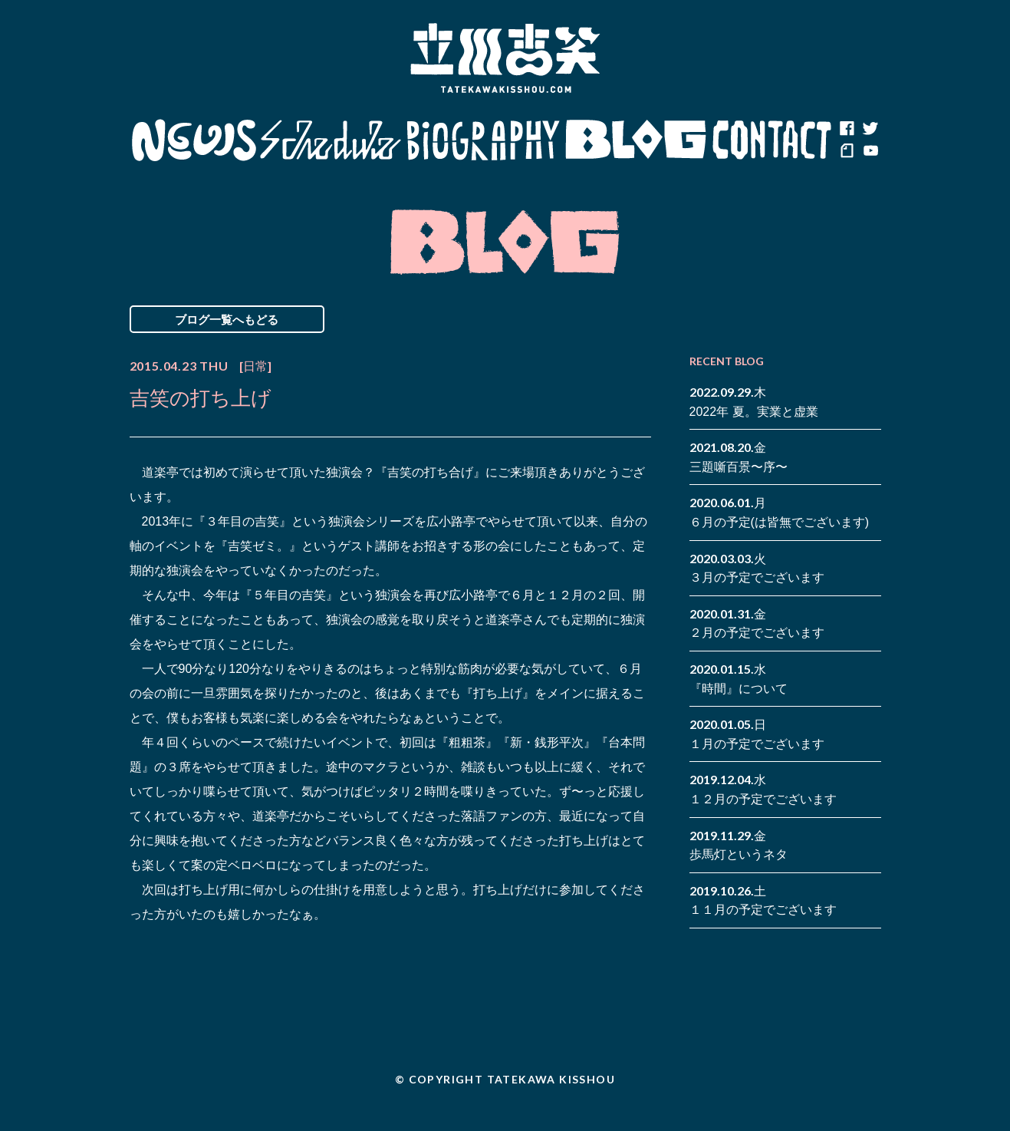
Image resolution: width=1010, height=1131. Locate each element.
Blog (635, 140)
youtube (869, 151)
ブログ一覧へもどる (226, 319)
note (846, 151)
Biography (483, 140)
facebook (846, 128)
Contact (772, 140)
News (194, 140)
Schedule (331, 140)
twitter (869, 128)
